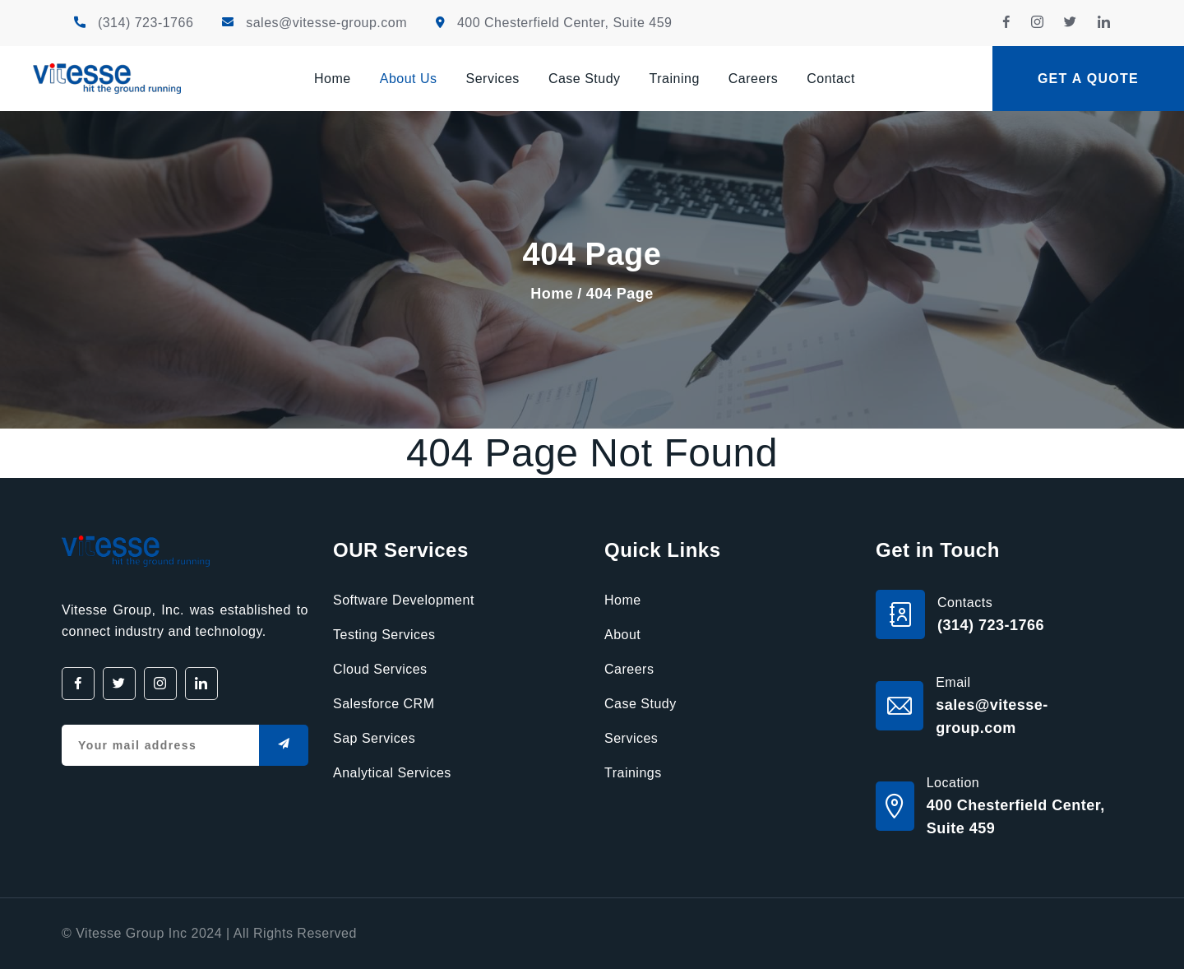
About (622, 635)
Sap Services (374, 738)
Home (332, 79)
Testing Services (384, 635)
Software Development (403, 600)
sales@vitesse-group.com (326, 23)
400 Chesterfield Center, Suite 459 (565, 23)
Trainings (633, 773)
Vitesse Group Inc (131, 933)
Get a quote (1088, 79)
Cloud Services (380, 669)
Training (675, 79)
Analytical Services (392, 773)
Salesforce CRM (383, 704)
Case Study (584, 79)
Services (493, 79)
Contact (831, 79)
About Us (408, 79)
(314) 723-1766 (145, 23)
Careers (753, 79)
